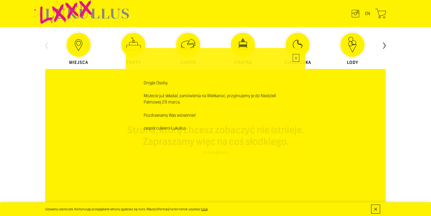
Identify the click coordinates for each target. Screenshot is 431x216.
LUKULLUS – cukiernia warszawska (87, 13)
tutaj (204, 209)
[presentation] (46, 45)
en (367, 13)
